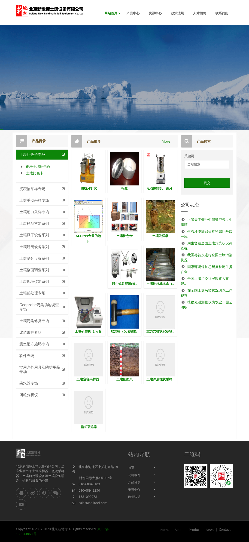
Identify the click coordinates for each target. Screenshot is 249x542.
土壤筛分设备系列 (34, 258)
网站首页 (110, 13)
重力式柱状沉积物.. (160, 331)
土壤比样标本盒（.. (160, 283)
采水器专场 (28, 383)
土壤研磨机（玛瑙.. (89, 331)
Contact (225, 529)
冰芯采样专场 (30, 332)
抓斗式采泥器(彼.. (124, 283)
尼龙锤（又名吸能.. (124, 331)
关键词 (189, 156)
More (166, 141)
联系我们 (221, 13)
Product (194, 530)
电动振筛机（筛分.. (160, 188)
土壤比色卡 (34, 173)
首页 (131, 467)
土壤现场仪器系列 (34, 281)
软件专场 (26, 355)
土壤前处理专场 (32, 293)
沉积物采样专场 (32, 188)
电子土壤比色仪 (38, 166)
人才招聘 (199, 13)
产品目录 (134, 482)
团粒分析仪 (28, 394)
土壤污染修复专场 (34, 320)
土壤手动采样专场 (34, 200)
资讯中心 (155, 13)
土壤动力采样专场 (34, 211)
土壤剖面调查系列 (34, 269)
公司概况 (134, 475)
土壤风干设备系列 (34, 234)
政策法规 (177, 13)
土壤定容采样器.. (88, 379)
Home (165, 530)
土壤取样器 (160, 236)
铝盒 (124, 188)
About (179, 530)
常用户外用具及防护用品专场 (39, 369)
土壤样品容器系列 (34, 223)
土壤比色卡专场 (32, 154)
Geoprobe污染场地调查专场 (39, 307)
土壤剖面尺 (124, 379)
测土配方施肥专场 (34, 343)
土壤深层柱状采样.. (160, 379)
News (210, 530)
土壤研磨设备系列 (34, 246)
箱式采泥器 (89, 427)
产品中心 (133, 13)
